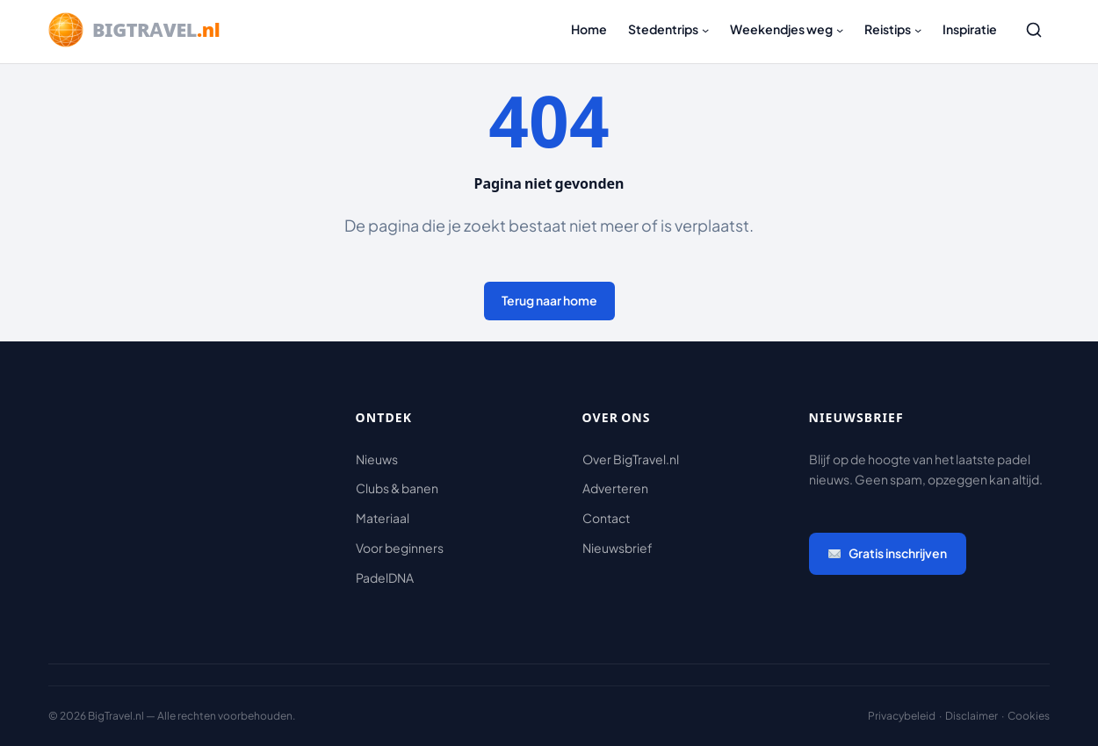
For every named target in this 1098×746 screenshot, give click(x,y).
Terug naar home (549, 300)
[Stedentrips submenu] (705, 29)
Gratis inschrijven (887, 553)
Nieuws (377, 459)
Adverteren (615, 488)
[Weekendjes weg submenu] (839, 29)
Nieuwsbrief (617, 548)
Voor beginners (400, 548)
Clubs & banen (397, 488)
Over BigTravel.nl (630, 459)
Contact (606, 518)
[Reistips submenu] (917, 29)
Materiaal (382, 518)
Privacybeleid (901, 715)
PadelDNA (385, 577)
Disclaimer (971, 715)
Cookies (1029, 715)
